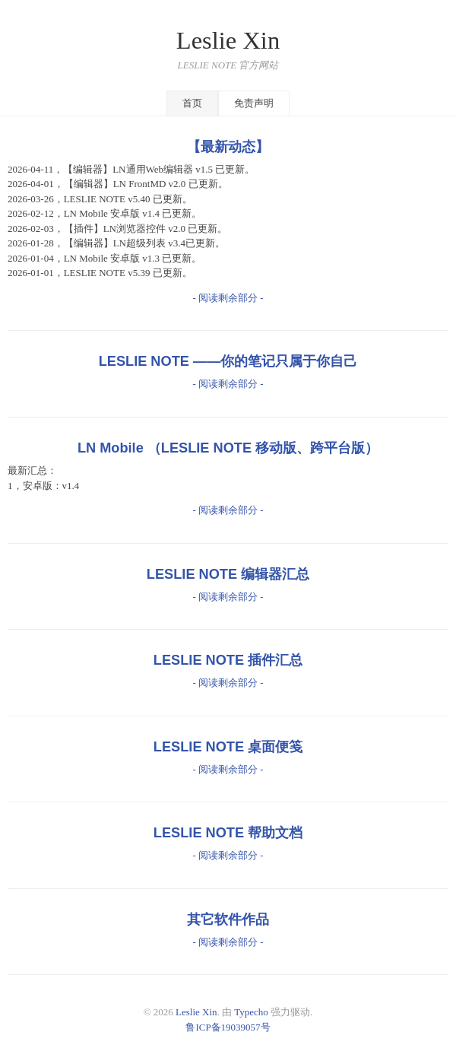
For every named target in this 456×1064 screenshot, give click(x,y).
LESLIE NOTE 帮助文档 (228, 832)
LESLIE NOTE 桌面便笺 (228, 746)
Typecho (251, 1012)
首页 (192, 103)
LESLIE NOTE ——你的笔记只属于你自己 (228, 361)
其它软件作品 (228, 919)
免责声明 (254, 103)
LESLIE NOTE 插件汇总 (228, 660)
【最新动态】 (228, 146)
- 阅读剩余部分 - (227, 297)
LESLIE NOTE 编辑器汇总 (228, 574)
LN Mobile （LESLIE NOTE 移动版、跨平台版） (228, 448)
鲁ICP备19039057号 (227, 1027)
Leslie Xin (228, 40)
